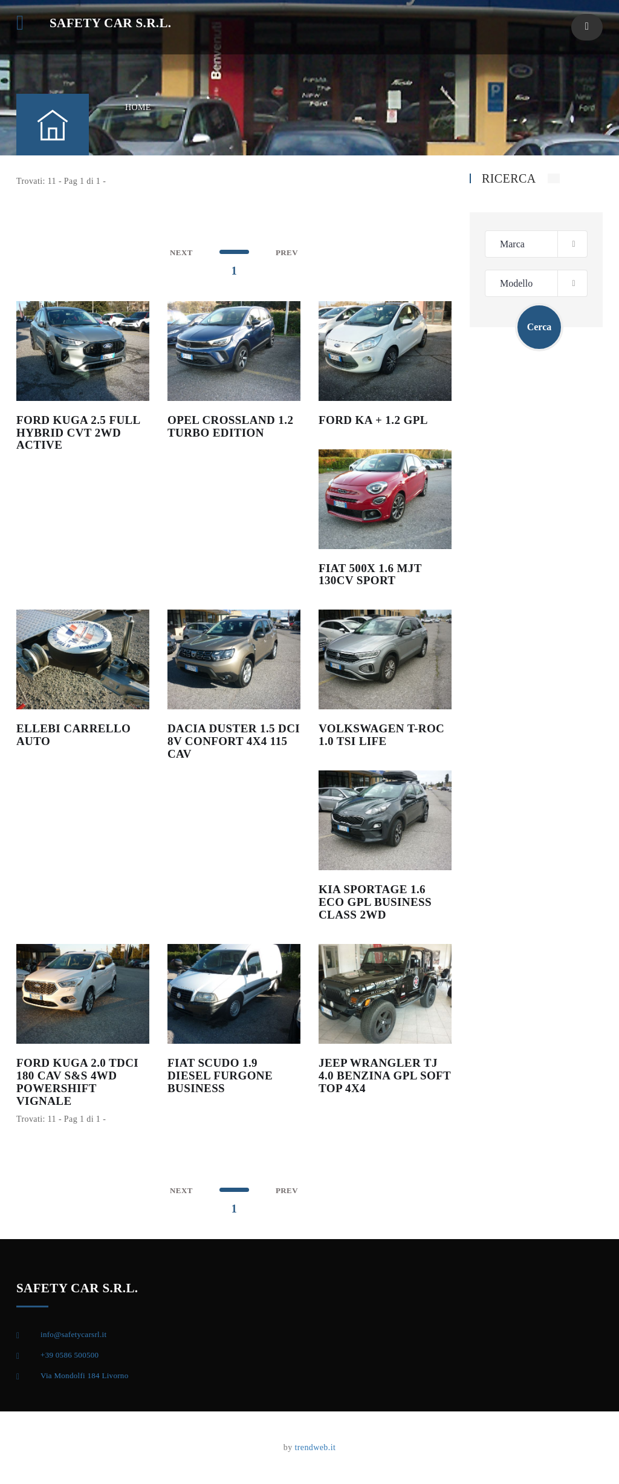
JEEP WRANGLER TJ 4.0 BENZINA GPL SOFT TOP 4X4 (385, 1075)
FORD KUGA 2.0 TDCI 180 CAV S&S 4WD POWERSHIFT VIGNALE (77, 1081)
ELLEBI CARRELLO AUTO (73, 734)
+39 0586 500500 (70, 1354)
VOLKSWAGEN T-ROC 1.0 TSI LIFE (381, 734)
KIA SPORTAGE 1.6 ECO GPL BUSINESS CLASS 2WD (375, 902)
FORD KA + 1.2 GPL (373, 420)
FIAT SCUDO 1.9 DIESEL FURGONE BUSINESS (220, 1075)
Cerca (539, 327)
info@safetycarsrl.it (73, 1334)
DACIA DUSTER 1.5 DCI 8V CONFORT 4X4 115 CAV (233, 741)
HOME (138, 107)
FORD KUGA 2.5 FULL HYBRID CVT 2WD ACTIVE (78, 433)
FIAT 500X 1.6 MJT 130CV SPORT (370, 574)
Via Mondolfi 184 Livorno (84, 1375)
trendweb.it (314, 1447)
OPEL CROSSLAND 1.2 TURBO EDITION (230, 426)
